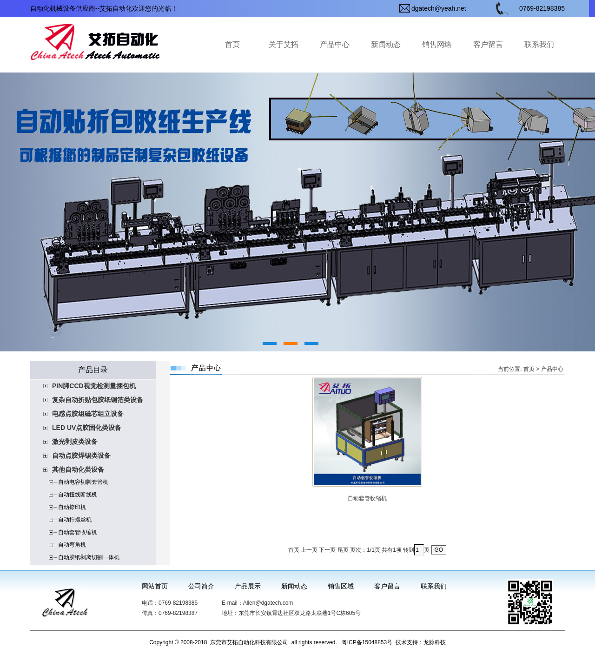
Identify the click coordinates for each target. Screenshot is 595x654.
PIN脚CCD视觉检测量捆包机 (94, 386)
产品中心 (335, 44)
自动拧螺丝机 (75, 519)
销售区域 (341, 586)
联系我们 (539, 44)
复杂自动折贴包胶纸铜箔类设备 (97, 399)
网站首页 (155, 586)
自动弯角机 (72, 545)
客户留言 (488, 44)
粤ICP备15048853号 (367, 642)
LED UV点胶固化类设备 (86, 427)
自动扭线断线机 (77, 494)
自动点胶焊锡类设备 (81, 455)
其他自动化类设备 (78, 469)
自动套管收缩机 (77, 532)
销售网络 (437, 44)
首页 (232, 44)
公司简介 (201, 586)
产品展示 (248, 586)
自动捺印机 (72, 507)
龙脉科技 (434, 642)
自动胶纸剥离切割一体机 (88, 557)
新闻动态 (386, 44)
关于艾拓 (283, 44)
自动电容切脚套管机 (83, 482)
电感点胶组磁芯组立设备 (88, 413)
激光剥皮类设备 (75, 441)
